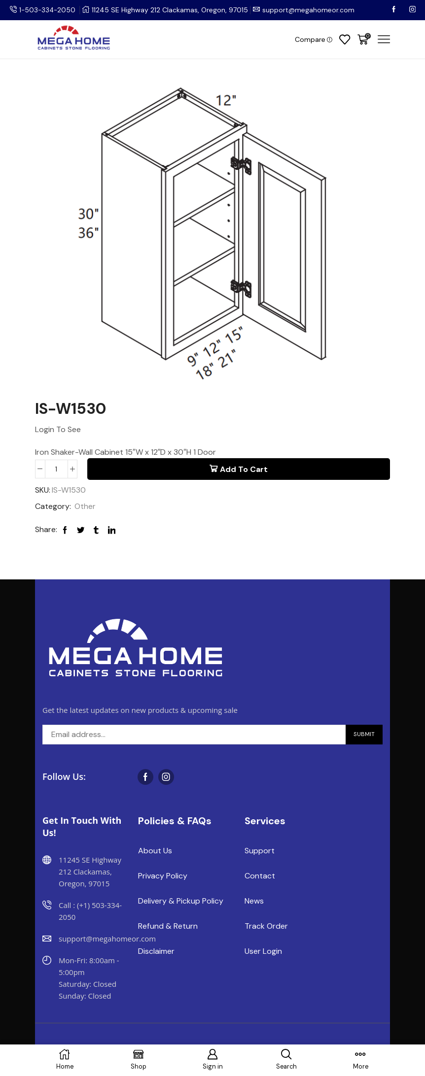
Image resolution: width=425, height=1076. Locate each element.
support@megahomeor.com (310, 9)
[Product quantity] (56, 469)
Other (85, 507)
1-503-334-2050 (48, 9)
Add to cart (244, 469)
